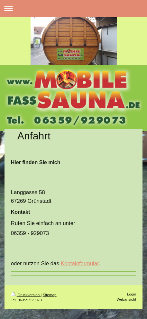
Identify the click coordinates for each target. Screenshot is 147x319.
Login (131, 294)
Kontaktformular (80, 263)
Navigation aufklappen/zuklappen (73, 8)
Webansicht (126, 299)
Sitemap (50, 295)
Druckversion (26, 295)
